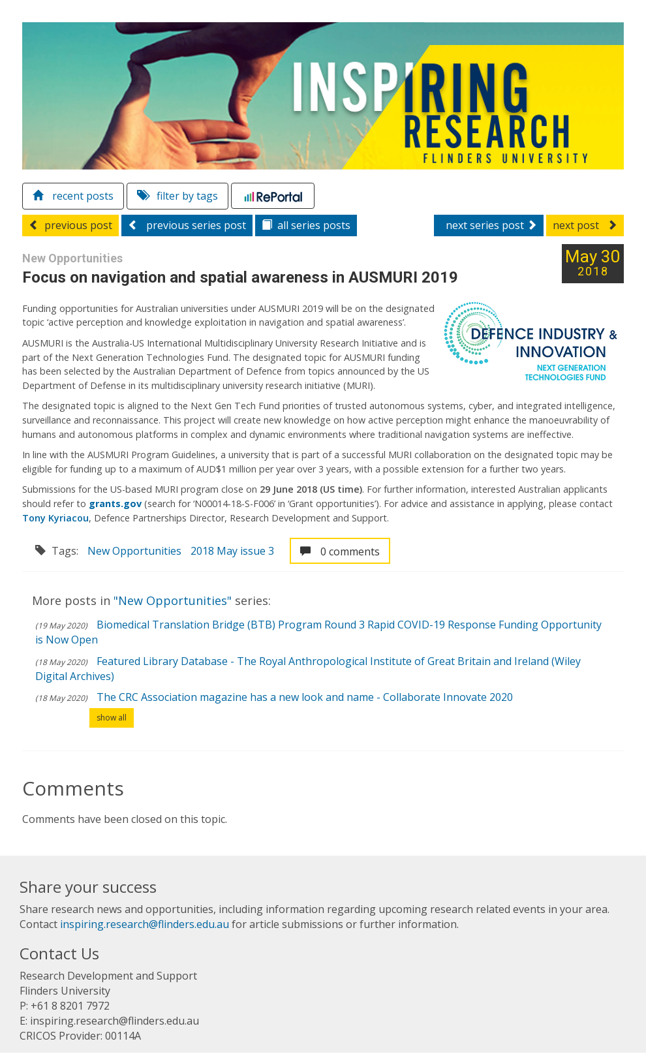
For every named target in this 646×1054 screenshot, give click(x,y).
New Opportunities (135, 551)
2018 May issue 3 (233, 551)
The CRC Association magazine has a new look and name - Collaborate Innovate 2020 (305, 697)
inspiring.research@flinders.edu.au (144, 925)
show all (112, 718)
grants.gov (115, 504)
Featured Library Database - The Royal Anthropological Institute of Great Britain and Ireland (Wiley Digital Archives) (308, 668)
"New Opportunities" (175, 601)
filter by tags (178, 196)
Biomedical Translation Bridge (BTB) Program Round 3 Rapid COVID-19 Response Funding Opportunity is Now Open (319, 632)
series (306, 226)
